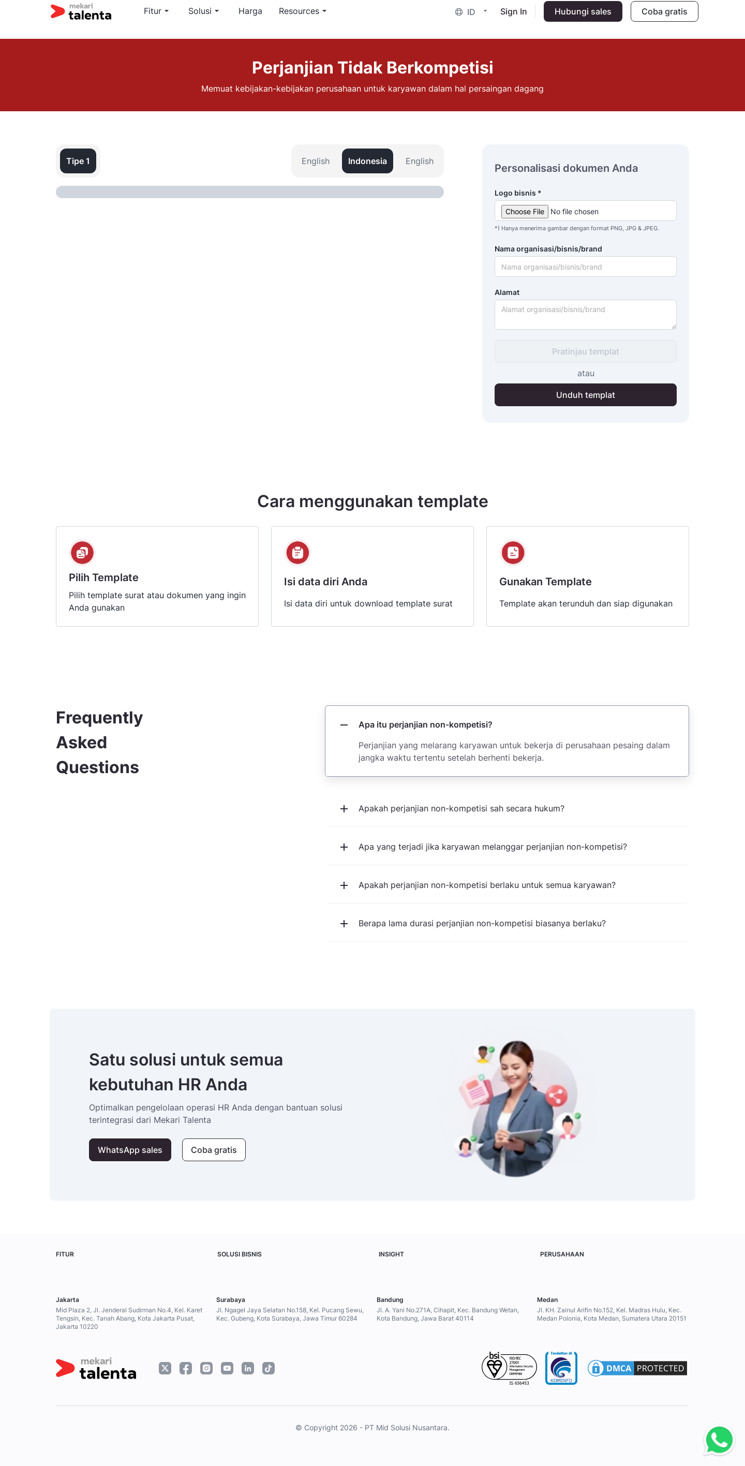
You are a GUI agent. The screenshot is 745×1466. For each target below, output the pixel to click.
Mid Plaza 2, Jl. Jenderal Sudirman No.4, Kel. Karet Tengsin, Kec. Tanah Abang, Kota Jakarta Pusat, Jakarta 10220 (129, 1318)
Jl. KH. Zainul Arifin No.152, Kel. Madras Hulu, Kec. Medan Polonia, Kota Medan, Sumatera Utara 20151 (612, 1314)
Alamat (507, 292)
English (316, 161)
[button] (468, 18)
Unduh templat (585, 395)
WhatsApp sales (130, 1150)
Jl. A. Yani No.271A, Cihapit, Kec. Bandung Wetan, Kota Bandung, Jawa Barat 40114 (448, 1314)
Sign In (508, 18)
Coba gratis (659, 18)
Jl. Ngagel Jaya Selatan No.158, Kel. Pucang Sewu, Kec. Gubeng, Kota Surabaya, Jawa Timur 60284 (290, 1314)
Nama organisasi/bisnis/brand (548, 248)
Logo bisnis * (518, 192)
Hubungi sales (577, 18)
